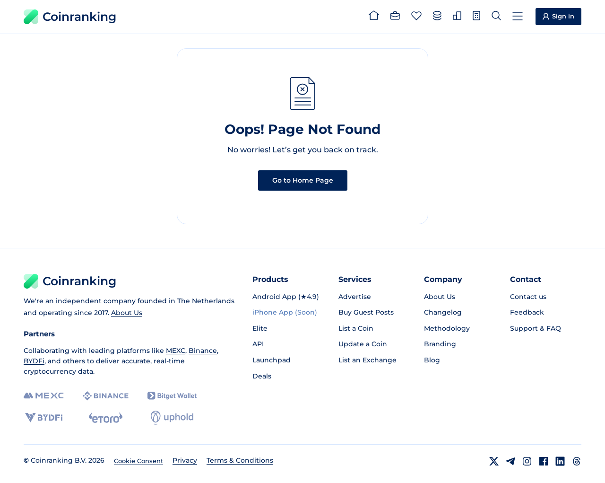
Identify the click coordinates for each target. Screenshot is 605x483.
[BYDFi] (44, 417)
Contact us (528, 296)
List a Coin (355, 328)
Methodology (447, 328)
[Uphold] (172, 417)
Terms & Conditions (240, 460)
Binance (203, 350)
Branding (440, 344)
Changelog (443, 312)
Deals (261, 376)
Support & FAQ (535, 328)
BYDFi (34, 361)
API (258, 344)
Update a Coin (362, 344)
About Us (126, 312)
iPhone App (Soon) (284, 312)
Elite (260, 328)
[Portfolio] (395, 17)
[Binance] (106, 396)
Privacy (185, 460)
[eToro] (106, 418)
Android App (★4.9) (285, 296)
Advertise (354, 296)
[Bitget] (172, 396)
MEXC (175, 350)
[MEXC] (44, 396)
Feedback (527, 312)
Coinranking (70, 16)
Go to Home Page (302, 180)
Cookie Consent (138, 461)
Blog (432, 360)
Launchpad (271, 360)
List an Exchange (367, 360)
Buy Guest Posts (366, 312)
